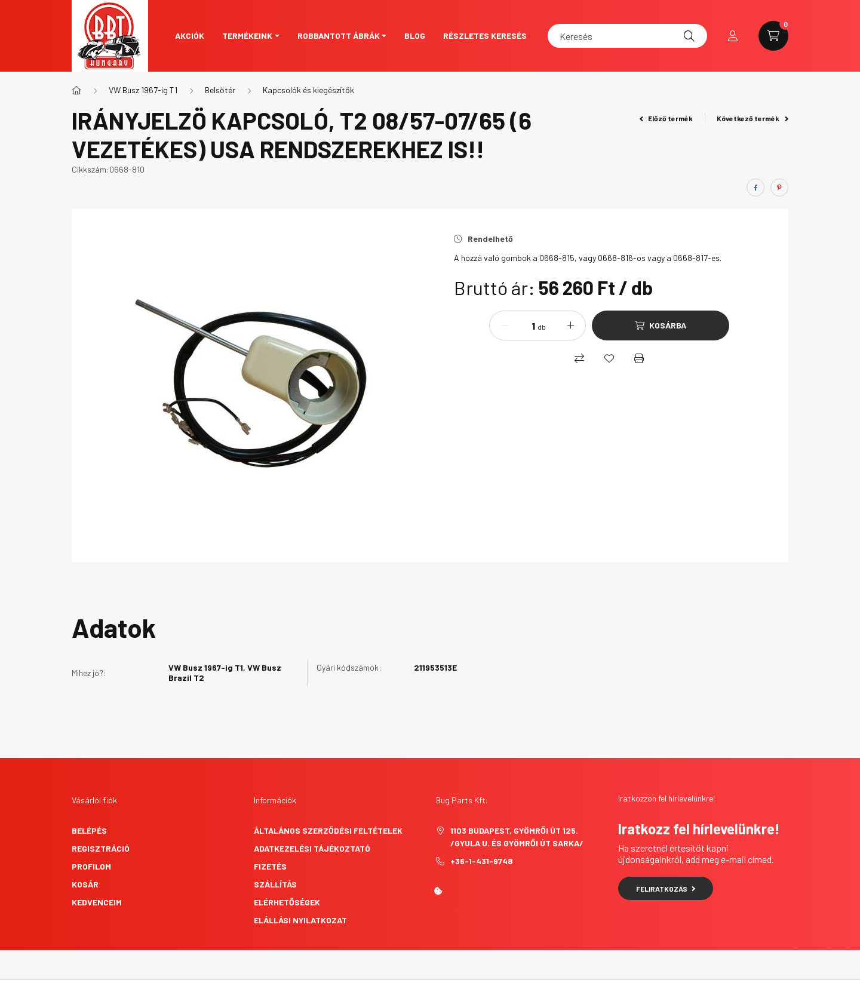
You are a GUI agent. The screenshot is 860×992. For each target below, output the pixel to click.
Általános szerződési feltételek (328, 830)
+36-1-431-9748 (481, 861)
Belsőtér (220, 90)
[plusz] (570, 325)
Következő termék (752, 118)
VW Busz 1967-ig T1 (143, 90)
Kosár (85, 884)
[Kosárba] (660, 325)
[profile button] (733, 36)
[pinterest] (779, 187)
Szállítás (275, 884)
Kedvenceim (97, 902)
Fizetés (270, 866)
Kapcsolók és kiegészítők (308, 90)
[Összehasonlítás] (579, 358)
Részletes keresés (485, 35)
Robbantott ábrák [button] (338, 35)
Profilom (91, 866)
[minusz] (505, 325)
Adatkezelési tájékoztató (312, 848)
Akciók (189, 35)
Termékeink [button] (247, 35)
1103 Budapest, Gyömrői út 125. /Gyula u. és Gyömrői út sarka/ (516, 836)
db (542, 327)
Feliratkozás (665, 888)
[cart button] (773, 36)
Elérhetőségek (287, 902)
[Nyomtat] (639, 358)
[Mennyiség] (524, 325)
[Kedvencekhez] (609, 358)
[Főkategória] (76, 90)
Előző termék (666, 118)
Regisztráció (101, 848)
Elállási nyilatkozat (300, 920)
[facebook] (755, 187)
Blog (414, 35)
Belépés (89, 830)
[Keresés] (627, 36)
